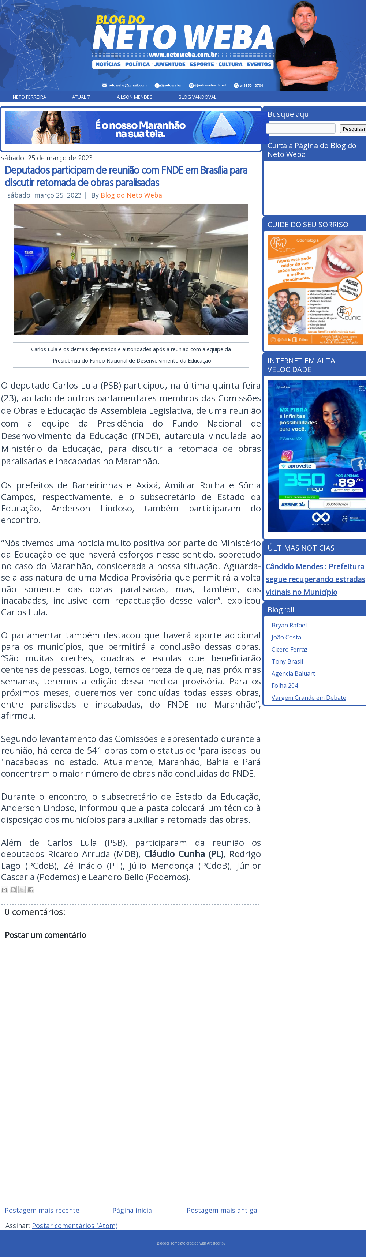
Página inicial (133, 1210)
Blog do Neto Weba (131, 195)
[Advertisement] (131, 1148)
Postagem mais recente (42, 1210)
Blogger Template (171, 1243)
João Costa (286, 637)
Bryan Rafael (289, 625)
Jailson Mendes (134, 97)
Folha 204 (285, 686)
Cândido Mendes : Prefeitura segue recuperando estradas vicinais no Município (315, 579)
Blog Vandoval (197, 97)
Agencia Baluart (293, 673)
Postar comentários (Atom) (74, 1225)
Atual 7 (81, 97)
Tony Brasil (287, 661)
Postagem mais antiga (222, 1210)
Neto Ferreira (29, 97)
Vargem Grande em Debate (309, 698)
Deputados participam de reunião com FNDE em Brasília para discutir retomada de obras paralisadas (126, 176)
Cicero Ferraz (290, 649)
